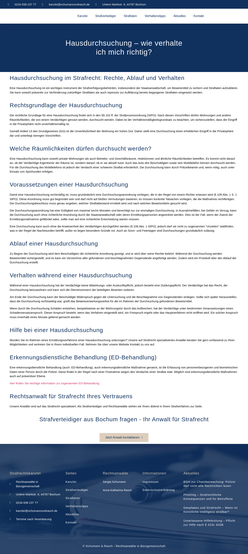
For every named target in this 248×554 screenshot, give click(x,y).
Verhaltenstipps (155, 16)
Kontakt (199, 16)
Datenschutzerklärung (159, 489)
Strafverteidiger (105, 16)
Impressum (151, 481)
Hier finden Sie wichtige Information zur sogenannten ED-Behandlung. (55, 383)
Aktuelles (179, 16)
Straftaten (130, 16)
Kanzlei (83, 16)
